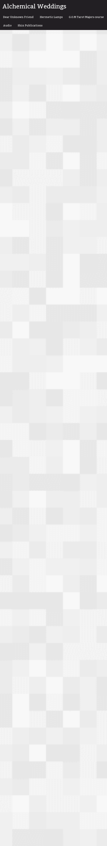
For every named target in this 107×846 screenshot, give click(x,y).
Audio (7, 25)
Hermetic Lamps (51, 17)
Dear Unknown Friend (18, 17)
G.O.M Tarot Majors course (86, 17)
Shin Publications (30, 25)
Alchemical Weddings (34, 6)
